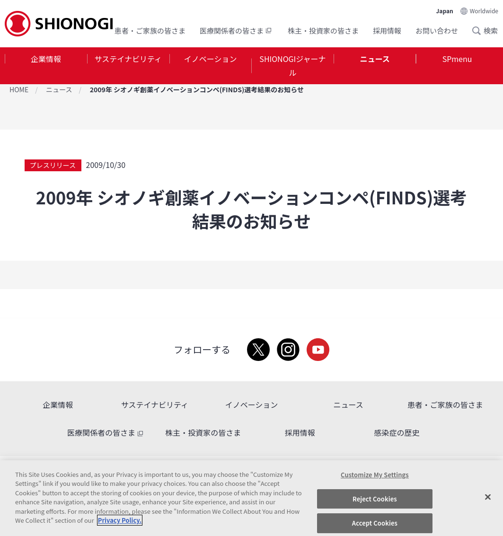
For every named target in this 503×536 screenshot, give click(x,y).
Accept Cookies (374, 522)
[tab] (46, 65)
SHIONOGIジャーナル (292, 65)
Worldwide (484, 11)
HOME (18, 89)
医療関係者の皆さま (237, 30)
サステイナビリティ (128, 58)
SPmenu (457, 58)
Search (479, 30)
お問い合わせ (436, 30)
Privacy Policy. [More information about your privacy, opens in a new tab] (119, 520)
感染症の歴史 (396, 432)
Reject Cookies (375, 498)
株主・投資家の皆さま (323, 30)
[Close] (487, 496)
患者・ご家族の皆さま (150, 30)
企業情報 (46, 58)
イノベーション (210, 58)
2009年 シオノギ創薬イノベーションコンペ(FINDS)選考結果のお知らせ (197, 89)
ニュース (375, 58)
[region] (251, 498)
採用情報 (387, 30)
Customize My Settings (375, 474)
